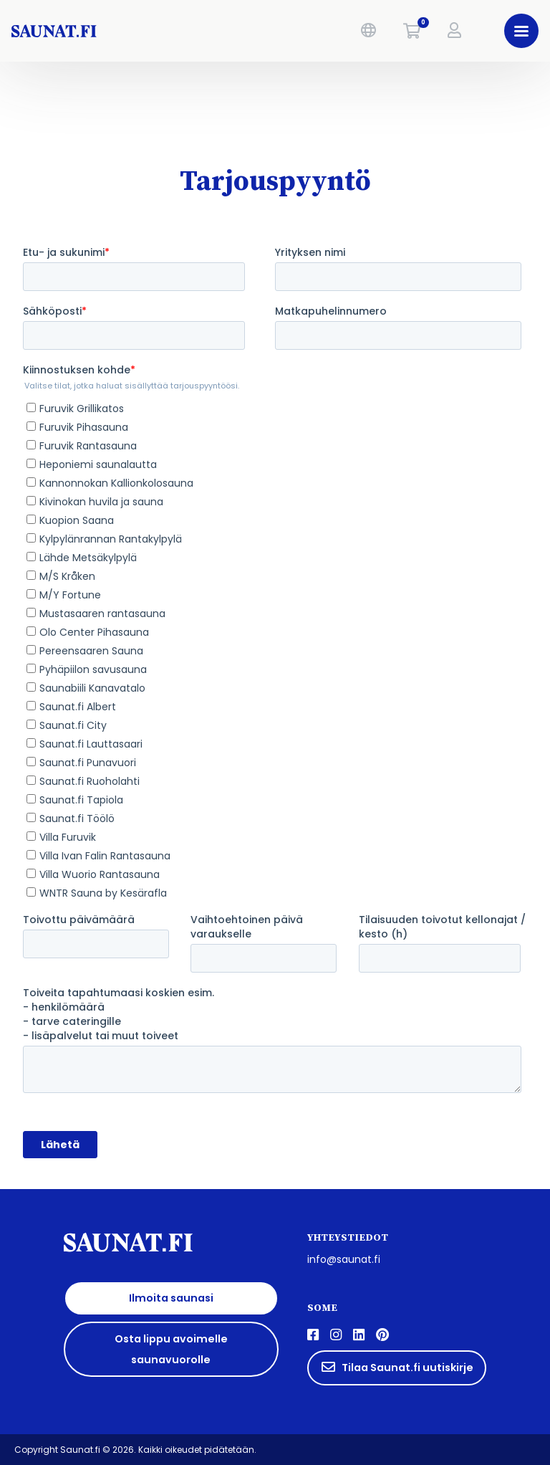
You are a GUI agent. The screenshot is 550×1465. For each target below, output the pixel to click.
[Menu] (521, 31)
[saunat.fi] (118, 31)
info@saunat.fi (343, 1259)
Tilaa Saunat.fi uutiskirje (397, 1367)
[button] (368, 31)
